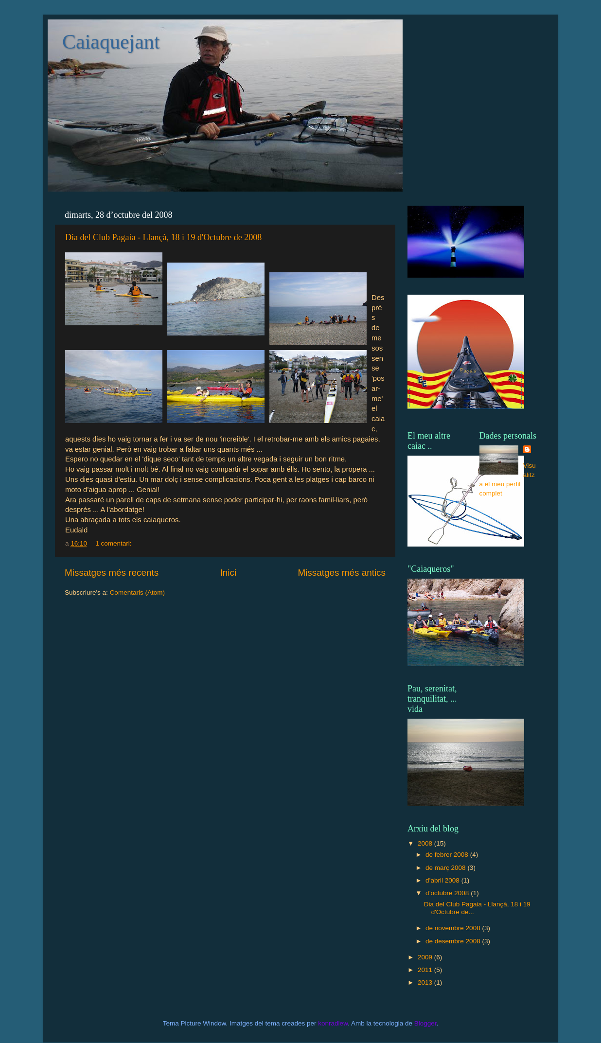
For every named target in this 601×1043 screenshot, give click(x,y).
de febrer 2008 (447, 854)
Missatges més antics (342, 572)
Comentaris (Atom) (137, 592)
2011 (426, 969)
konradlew (333, 1023)
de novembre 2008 (453, 928)
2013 (426, 982)
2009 (426, 957)
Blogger (425, 1023)
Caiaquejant (111, 42)
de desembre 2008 (453, 941)
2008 (426, 843)
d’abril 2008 (443, 880)
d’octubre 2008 (448, 893)
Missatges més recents (112, 572)
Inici (228, 572)
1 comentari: (114, 543)
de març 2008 (446, 867)
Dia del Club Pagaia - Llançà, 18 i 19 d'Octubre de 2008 (163, 237)
